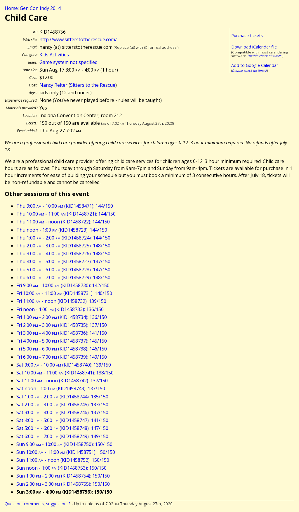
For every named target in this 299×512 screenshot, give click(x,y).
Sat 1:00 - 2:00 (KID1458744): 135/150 (62, 396)
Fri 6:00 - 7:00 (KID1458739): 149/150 (61, 357)
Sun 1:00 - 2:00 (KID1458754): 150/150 (63, 476)
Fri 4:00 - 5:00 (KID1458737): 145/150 (61, 341)
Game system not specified (68, 62)
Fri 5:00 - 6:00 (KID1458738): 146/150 (61, 349)
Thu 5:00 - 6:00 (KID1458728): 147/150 (63, 269)
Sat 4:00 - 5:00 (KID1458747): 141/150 (62, 420)
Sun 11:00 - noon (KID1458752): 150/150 (62, 460)
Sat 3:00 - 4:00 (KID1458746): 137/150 (62, 412)
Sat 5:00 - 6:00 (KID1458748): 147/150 (62, 428)
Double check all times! (265, 55)
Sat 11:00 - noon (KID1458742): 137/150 (62, 380)
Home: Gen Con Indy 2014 (33, 8)
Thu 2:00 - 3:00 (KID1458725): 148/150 (63, 245)
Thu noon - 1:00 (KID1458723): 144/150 (61, 230)
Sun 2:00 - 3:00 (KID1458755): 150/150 (63, 484)
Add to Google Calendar (254, 65)
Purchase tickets (247, 35)
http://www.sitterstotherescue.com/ (78, 39)
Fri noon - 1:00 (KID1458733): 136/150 (60, 309)
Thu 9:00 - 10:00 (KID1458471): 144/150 (64, 206)
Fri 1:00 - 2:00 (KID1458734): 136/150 (61, 317)
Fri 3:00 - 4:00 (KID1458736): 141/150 (61, 333)
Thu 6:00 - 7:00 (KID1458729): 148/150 (63, 277)
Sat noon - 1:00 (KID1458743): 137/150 (60, 388)
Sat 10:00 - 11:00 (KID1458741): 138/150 (65, 372)
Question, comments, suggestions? (37, 503)
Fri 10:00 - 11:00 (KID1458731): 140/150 (64, 293)
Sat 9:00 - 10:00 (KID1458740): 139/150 (63, 365)
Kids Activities (54, 54)
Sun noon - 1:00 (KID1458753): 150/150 (61, 468)
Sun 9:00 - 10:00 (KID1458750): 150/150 (64, 444)
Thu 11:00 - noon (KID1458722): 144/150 (63, 221)
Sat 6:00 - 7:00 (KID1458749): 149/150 (62, 436)
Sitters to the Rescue (92, 85)
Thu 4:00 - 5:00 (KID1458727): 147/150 (63, 261)
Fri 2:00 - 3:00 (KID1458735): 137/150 (61, 325)
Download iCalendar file (254, 47)
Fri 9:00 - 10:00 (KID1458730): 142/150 (62, 285)
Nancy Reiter (53, 85)
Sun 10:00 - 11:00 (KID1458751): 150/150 (65, 452)
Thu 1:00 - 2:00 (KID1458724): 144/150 (63, 238)
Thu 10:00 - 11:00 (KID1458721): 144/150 (66, 214)
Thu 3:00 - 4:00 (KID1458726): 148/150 (63, 253)
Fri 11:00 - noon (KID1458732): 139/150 (61, 301)
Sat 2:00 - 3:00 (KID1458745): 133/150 (62, 404)
